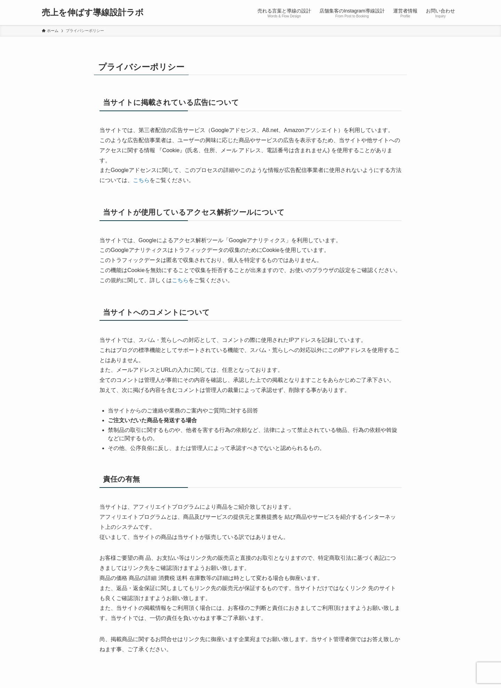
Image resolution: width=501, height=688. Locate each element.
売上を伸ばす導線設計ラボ (93, 12)
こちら (141, 180)
